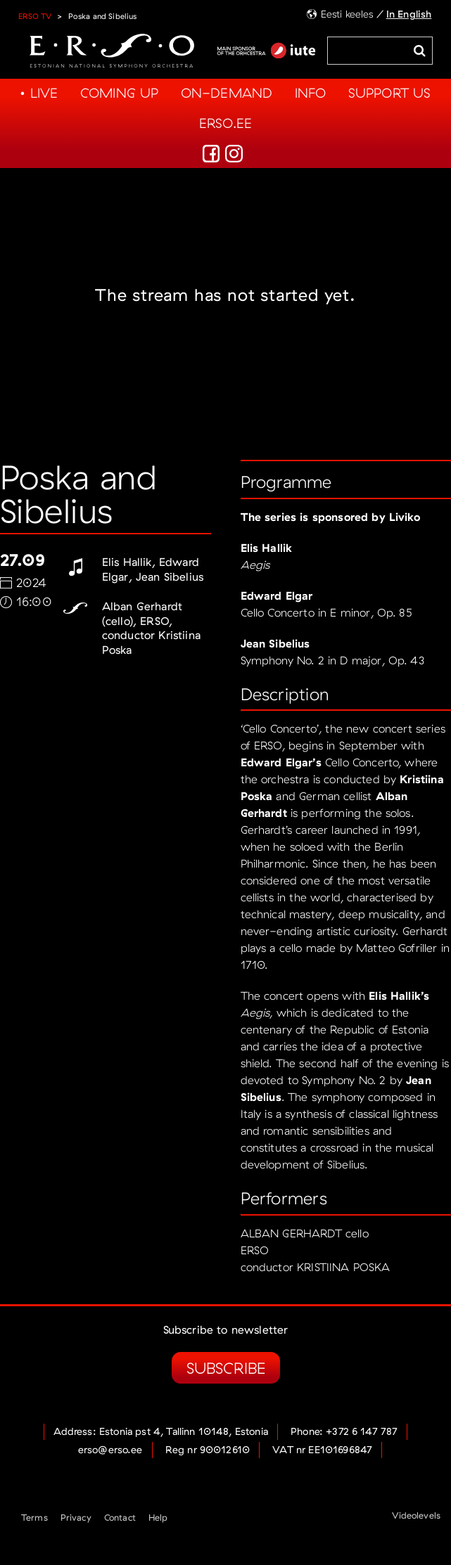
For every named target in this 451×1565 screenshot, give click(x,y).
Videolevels (416, 1515)
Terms (34, 1517)
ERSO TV (35, 16)
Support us (389, 92)
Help (158, 1517)
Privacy (76, 1517)
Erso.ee (225, 123)
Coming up (119, 92)
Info (310, 92)
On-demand (227, 92)
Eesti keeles (347, 14)
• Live (39, 92)
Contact (120, 1517)
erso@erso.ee (110, 1449)
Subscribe (225, 1368)
